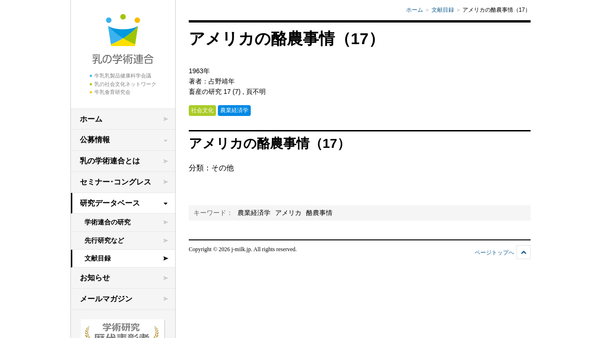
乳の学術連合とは (110, 161)
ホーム (91, 119)
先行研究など (104, 240)
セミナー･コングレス (115, 182)
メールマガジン (106, 299)
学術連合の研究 (108, 222)
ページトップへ (494, 252)
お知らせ (95, 278)
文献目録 (98, 258)
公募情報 (95, 140)
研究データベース (110, 203)
